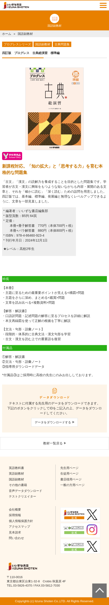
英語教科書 (16, 468)
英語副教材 (16, 473)
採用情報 (15, 515)
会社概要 (15, 509)
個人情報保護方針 (21, 521)
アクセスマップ (19, 526)
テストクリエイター (22, 496)
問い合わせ (16, 538)
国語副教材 (16, 479)
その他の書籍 (18, 485)
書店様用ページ (71, 479)
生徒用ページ (69, 473)
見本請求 (15, 532)
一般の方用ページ (72, 485)
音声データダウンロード (25, 491)
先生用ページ (69, 468)
